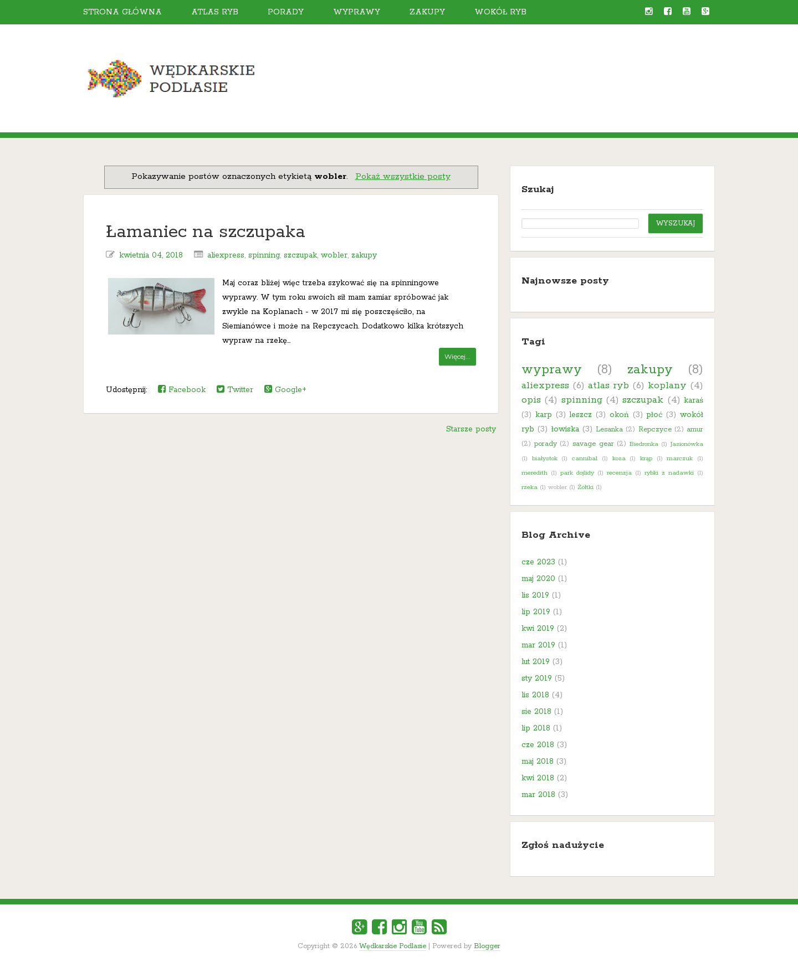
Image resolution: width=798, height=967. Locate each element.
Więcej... (457, 356)
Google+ (285, 389)
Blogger (487, 946)
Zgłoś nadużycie (562, 845)
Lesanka (609, 429)
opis (531, 400)
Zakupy (427, 12)
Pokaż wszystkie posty (403, 176)
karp (543, 415)
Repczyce (655, 429)
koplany (667, 385)
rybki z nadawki (669, 473)
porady (545, 444)
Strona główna (122, 12)
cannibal (584, 458)
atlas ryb (608, 385)
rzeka (529, 487)
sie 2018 (536, 712)
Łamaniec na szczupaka (205, 232)
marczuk (680, 458)
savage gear (593, 444)
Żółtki (585, 487)
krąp (646, 458)
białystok (544, 458)
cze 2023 (538, 562)
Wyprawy (356, 12)
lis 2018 (535, 695)
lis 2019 (535, 595)
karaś (693, 400)
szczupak (300, 255)
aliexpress (225, 255)
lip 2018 (535, 728)
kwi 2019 (537, 629)
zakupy (364, 255)
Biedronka (644, 444)
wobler (334, 255)
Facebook (182, 389)
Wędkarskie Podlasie (392, 946)
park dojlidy (577, 473)
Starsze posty (471, 429)
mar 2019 (538, 645)
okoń (619, 415)
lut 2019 (535, 662)
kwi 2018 (537, 778)
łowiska (565, 429)
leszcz (580, 415)
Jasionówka (687, 444)
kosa (619, 458)
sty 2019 (536, 678)
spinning (264, 255)
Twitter (235, 389)
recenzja (619, 473)
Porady (286, 12)
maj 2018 (537, 762)
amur (695, 429)
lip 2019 (535, 612)
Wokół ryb (500, 12)
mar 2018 (538, 795)
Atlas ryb (214, 12)
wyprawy (551, 370)
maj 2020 (538, 579)
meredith (534, 473)
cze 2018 (537, 745)
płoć (654, 415)
